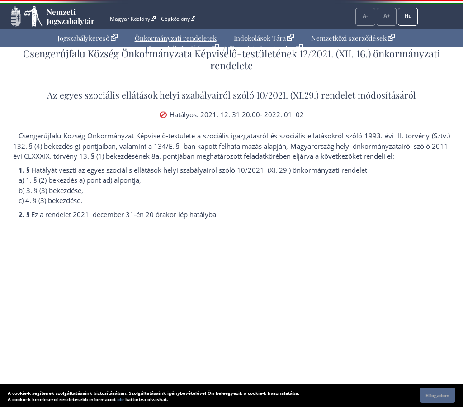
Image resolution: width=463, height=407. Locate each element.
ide (120, 399)
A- (365, 16)
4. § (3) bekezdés (51, 200)
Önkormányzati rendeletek (176, 38)
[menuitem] (87, 38)
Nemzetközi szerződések (353, 38)
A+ (386, 16)
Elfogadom (437, 395)
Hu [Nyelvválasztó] (408, 16)
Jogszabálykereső (87, 38)
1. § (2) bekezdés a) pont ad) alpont (80, 180)
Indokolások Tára (264, 38)
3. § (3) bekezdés (52, 190)
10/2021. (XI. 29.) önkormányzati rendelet (302, 170)
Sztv (440, 135)
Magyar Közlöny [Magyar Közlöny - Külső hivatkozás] (133, 19)
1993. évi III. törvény (397, 135)
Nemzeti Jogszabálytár (70, 16)
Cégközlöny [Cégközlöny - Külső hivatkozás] (178, 19)
